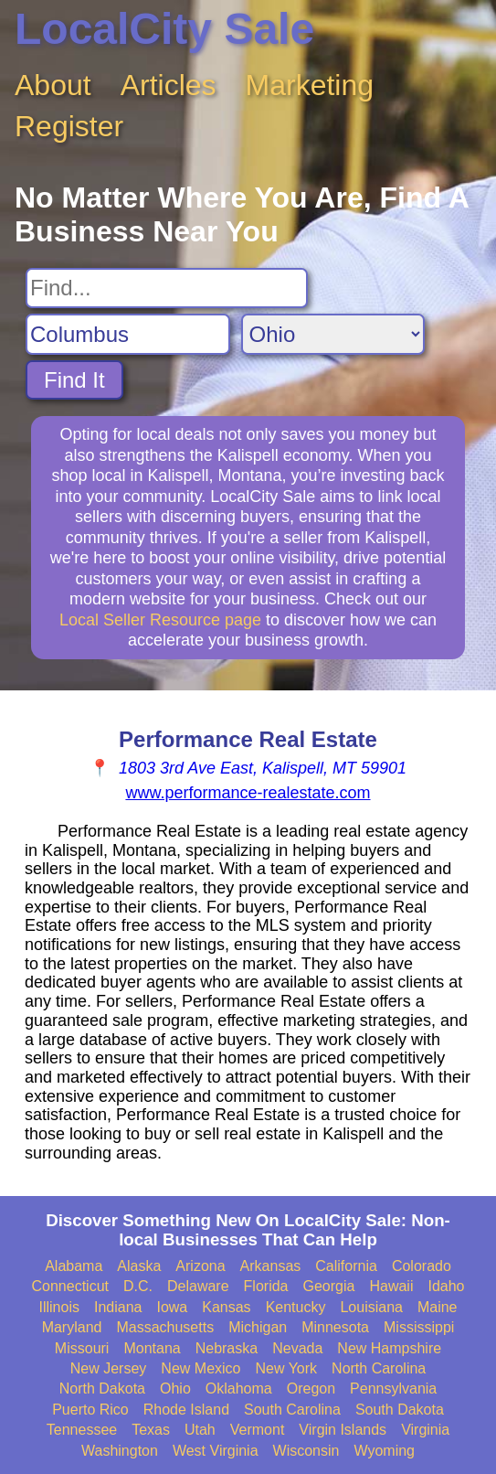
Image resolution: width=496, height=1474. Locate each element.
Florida (266, 1286)
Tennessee (82, 1429)
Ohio (175, 1388)
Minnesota (335, 1327)
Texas (151, 1429)
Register (69, 126)
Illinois (58, 1307)
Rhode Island (186, 1409)
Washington (119, 1450)
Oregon (311, 1388)
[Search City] (128, 334)
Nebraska (226, 1348)
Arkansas (270, 1266)
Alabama (73, 1266)
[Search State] (333, 334)
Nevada (297, 1348)
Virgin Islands (342, 1429)
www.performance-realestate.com (247, 793)
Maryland (72, 1327)
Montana (151, 1348)
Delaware (198, 1286)
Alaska (139, 1266)
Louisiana (371, 1307)
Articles (168, 85)
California (346, 1266)
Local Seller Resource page (160, 620)
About (53, 85)
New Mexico (200, 1368)
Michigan (257, 1327)
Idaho (445, 1286)
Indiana (118, 1307)
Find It (74, 380)
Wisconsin (306, 1450)
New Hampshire (389, 1348)
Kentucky (296, 1307)
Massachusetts (165, 1327)
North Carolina (379, 1368)
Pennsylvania (393, 1388)
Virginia (425, 1429)
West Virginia (216, 1450)
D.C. (138, 1286)
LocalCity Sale (164, 29)
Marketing (310, 85)
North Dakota (102, 1388)
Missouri (82, 1348)
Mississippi (419, 1327)
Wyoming (384, 1450)
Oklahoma (239, 1388)
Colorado (421, 1266)
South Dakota (399, 1409)
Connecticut (71, 1286)
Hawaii (391, 1286)
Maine (437, 1307)
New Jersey (108, 1368)
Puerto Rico (90, 1409)
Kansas (226, 1307)
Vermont (257, 1429)
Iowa (171, 1307)
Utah (200, 1429)
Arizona (200, 1266)
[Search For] (167, 288)
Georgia (329, 1286)
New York (286, 1368)
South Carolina (292, 1409)
